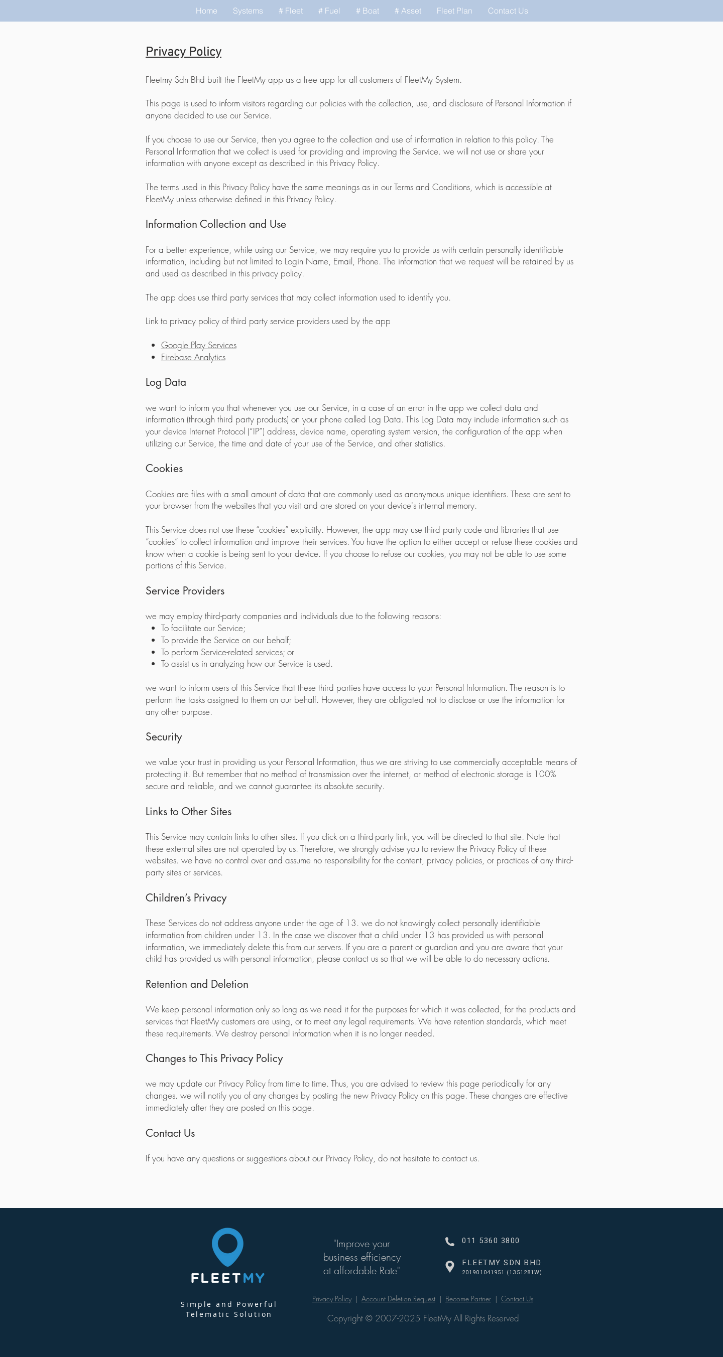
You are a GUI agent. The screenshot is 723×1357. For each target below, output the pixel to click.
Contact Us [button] (517, 1298)
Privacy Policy (331, 1298)
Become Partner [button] (468, 1298)
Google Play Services (198, 345)
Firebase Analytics (193, 357)
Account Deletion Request (398, 1298)
